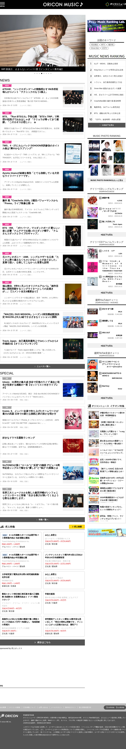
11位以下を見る (107, 125)
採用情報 (111, 707)
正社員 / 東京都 (64, 539)
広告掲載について (29, 707)
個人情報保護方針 (85, 707)
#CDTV (104, 48)
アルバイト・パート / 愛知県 (21, 541)
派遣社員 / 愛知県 (64, 626)
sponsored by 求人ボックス (11, 648)
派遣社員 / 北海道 (21, 580)
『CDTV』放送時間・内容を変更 (107, 119)
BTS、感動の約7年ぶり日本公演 (107, 113)
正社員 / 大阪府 (64, 598)
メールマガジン (56, 707)
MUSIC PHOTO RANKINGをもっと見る (107, 180)
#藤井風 (111, 45)
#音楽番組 (94, 45)
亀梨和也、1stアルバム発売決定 (107, 107)
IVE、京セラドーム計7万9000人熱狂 (109, 95)
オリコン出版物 (14, 707)
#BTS (103, 45)
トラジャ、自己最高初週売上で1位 (108, 82)
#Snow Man (95, 48)
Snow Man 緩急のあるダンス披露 (107, 88)
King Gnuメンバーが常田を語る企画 (108, 70)
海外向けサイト (70, 707)
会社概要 (3, 707)
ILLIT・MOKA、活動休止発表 (106, 64)
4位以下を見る (107, 235)
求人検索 (78, 527)
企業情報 (121, 707)
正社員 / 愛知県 (64, 560)
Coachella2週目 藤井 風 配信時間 (107, 101)
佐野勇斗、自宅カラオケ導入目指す (108, 76)
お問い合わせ (43, 707)
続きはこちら (44, 642)
